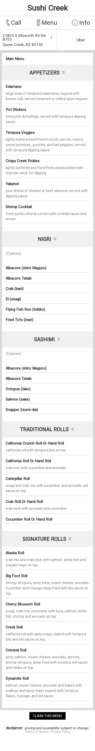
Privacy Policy (60, 732)
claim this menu (47, 716)
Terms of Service (37, 732)
